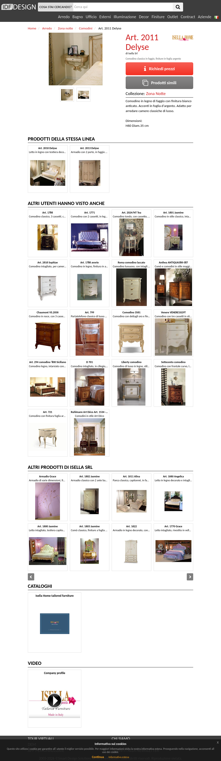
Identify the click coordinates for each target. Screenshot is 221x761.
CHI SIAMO (121, 738)
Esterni (105, 16)
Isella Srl (133, 53)
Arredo (64, 16)
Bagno (77, 16)
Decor (144, 16)
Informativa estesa (118, 757)
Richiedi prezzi (159, 68)
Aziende (204, 16)
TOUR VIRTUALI (41, 738)
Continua (98, 757)
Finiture (158, 16)
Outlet (172, 16)
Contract (188, 16)
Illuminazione (125, 16)
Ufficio (91, 16)
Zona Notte (156, 93)
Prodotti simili (159, 82)
